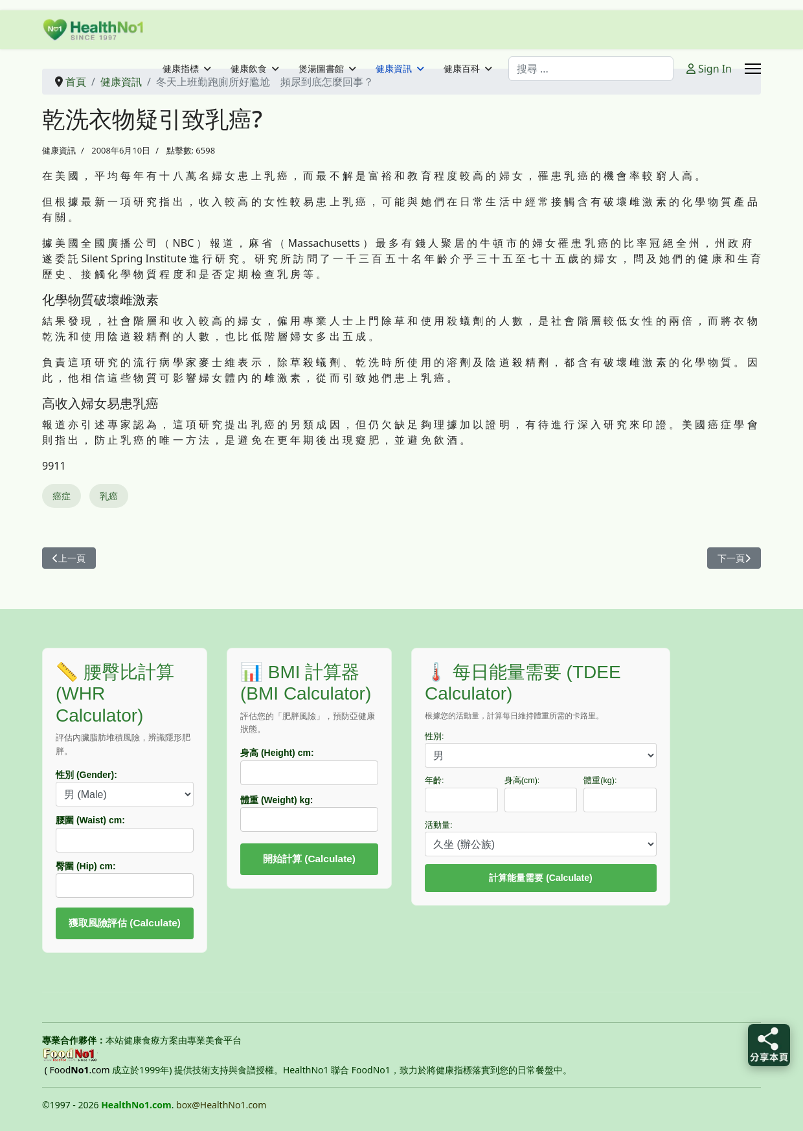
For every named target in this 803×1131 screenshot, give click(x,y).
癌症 (61, 496)
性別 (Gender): (86, 775)
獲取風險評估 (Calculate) (125, 922)
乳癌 (109, 496)
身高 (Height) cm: (277, 753)
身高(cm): (522, 780)
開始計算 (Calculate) (309, 858)
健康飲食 (249, 68)
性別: (434, 736)
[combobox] (590, 68)
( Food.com (77, 1070)
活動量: (439, 825)
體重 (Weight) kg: (276, 800)
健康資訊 (394, 68)
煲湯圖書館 (321, 68)
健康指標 (181, 68)
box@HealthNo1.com (221, 1105)
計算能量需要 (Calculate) (540, 878)
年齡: (434, 780)
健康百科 (462, 68)
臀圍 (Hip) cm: (86, 866)
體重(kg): (599, 780)
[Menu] (753, 68)
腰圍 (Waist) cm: (90, 820)
